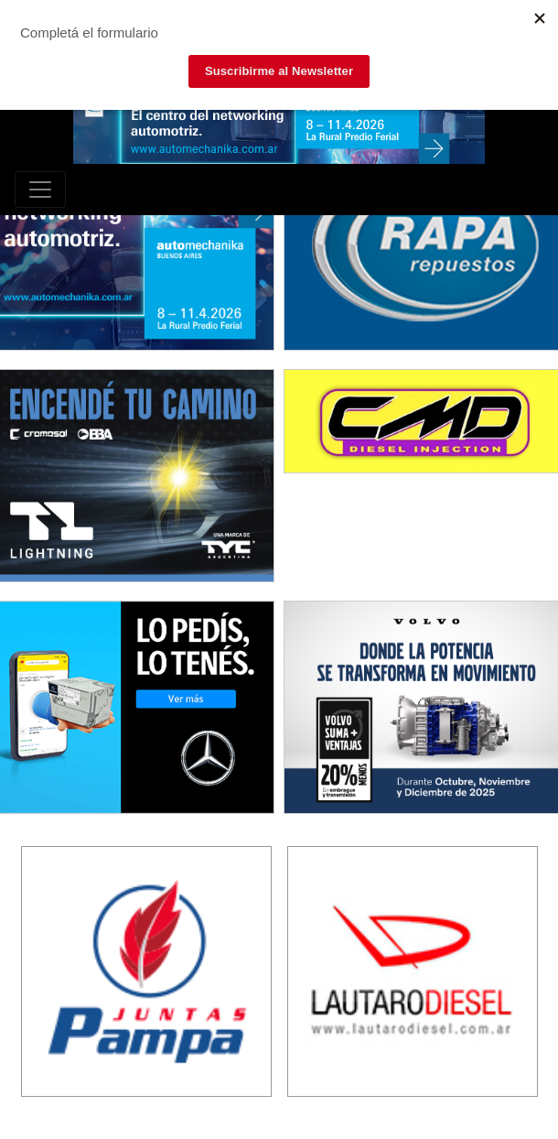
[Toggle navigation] (40, 189)
